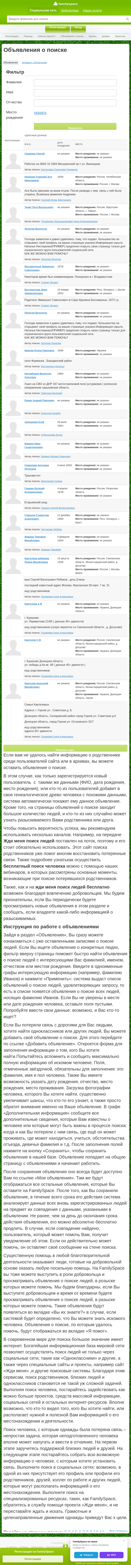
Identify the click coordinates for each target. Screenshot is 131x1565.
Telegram (86, 1555)
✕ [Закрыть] (124, 1540)
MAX (111, 1555)
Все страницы (118, 1531)
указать (40, 112)
